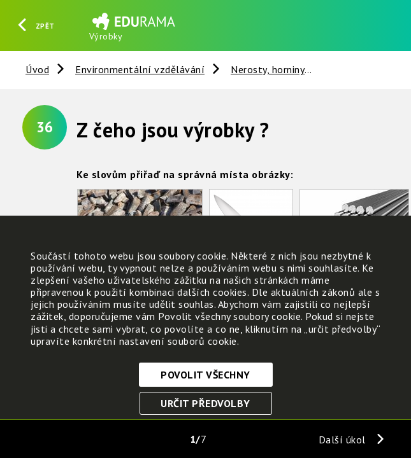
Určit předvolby (205, 403)
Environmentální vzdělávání (140, 69)
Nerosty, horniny (268, 69)
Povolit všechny (205, 374)
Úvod (37, 69)
